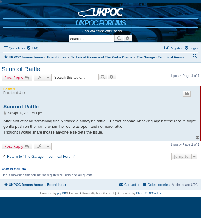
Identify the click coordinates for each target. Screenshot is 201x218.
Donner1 (9, 89)
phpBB (61, 193)
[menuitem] (32, 48)
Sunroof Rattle (21, 69)
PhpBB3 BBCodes (148, 193)
